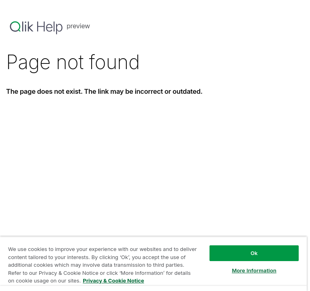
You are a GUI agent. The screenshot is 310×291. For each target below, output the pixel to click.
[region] (153, 263)
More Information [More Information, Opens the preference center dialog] (254, 270)
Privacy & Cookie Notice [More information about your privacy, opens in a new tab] (113, 280)
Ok (254, 253)
